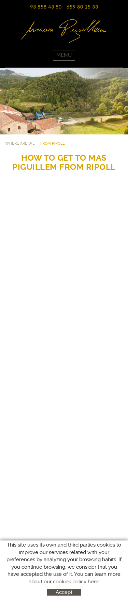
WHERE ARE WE (20, 143)
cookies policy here (76, 582)
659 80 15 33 (82, 7)
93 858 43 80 (46, 7)
